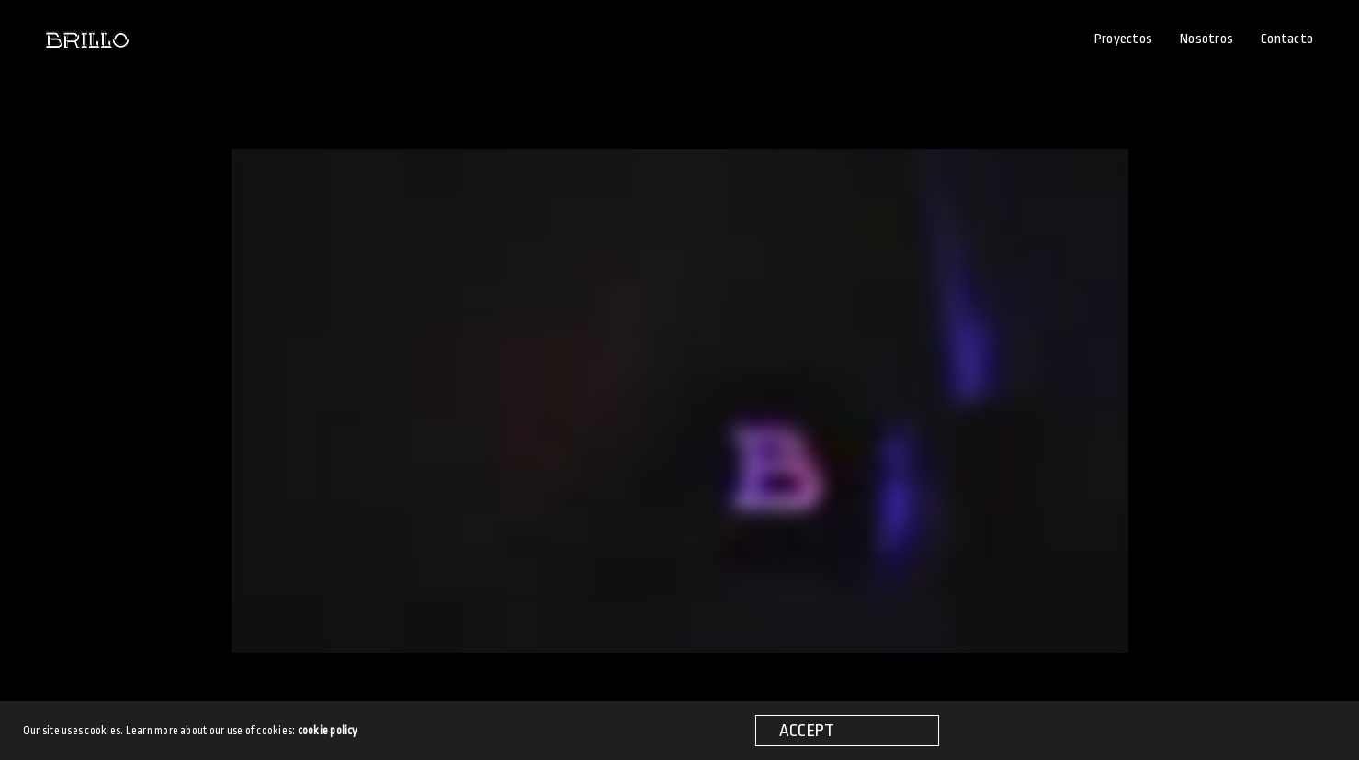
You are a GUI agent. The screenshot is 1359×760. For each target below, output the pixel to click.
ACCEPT (806, 731)
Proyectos (1123, 39)
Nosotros (1206, 39)
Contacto (1287, 39)
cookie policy (328, 730)
